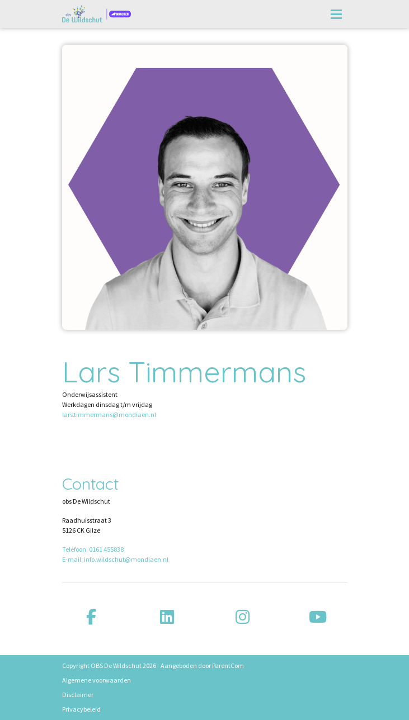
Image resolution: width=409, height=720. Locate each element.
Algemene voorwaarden (96, 680)
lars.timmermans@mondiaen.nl (109, 414)
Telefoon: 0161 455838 (93, 549)
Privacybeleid (81, 709)
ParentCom (228, 665)
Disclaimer (77, 694)
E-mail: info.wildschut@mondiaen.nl (115, 559)
